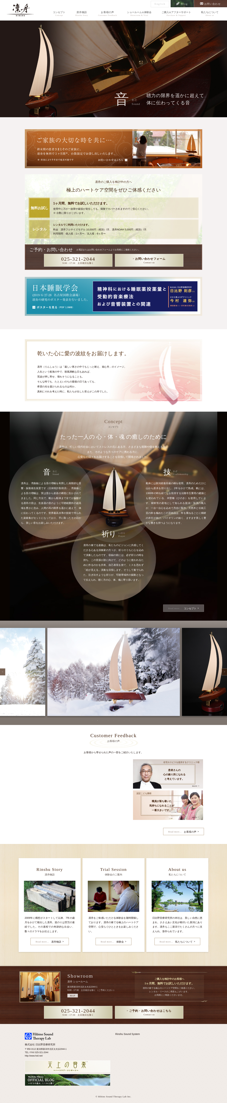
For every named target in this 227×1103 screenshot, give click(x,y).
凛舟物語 (81, 13)
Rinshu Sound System (127, 1034)
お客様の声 (107, 13)
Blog (183, 3)
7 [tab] (124, 720)
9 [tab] (135, 720)
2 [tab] (97, 720)
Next (224, 671)
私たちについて (209, 13)
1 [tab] (92, 720)
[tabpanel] (113, 672)
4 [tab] (108, 720)
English (158, 3)
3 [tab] (103, 720)
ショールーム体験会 (139, 13)
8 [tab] (129, 720)
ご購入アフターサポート (176, 13)
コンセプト (59, 13)
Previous (2, 671)
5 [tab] (113, 720)
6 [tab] (119, 720)
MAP (72, 995)
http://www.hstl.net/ (34, 1056)
